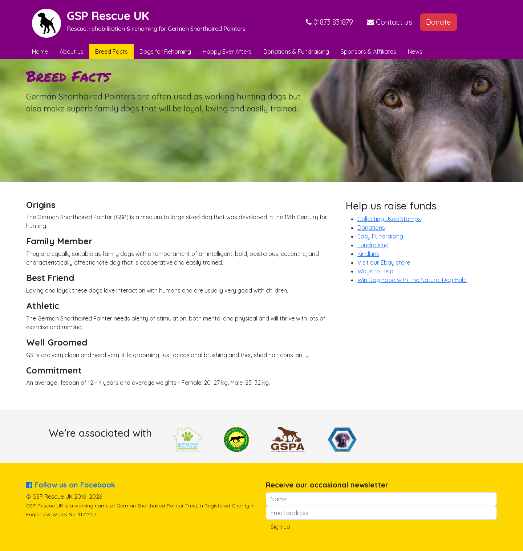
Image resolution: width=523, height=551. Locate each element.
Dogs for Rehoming (165, 51)
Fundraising (373, 245)
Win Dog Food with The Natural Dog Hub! (412, 279)
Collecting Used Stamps (389, 219)
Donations (371, 227)
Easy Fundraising (380, 236)
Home (40, 51)
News (415, 51)
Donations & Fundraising (296, 51)
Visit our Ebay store (383, 262)
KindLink (368, 253)
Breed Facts (111, 51)
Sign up (280, 526)
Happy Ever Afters (227, 51)
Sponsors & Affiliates (368, 51)
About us (72, 51)
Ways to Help (375, 271)
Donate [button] (438, 21)
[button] (329, 22)
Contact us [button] (389, 21)
